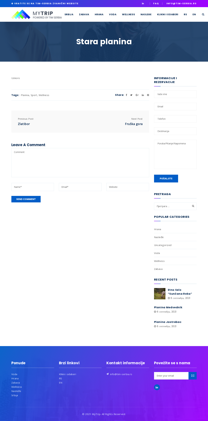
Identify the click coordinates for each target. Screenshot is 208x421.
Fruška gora (134, 124)
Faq (156, 3)
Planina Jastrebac (168, 322)
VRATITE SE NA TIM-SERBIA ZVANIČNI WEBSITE (46, 3)
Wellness (44, 95)
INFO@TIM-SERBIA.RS (181, 3)
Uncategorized (163, 245)
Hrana (157, 229)
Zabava (158, 269)
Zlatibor (24, 124)
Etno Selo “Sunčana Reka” (180, 292)
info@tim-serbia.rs (121, 374)
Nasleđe (159, 237)
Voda (157, 253)
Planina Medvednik (168, 307)
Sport (34, 95)
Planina (25, 95)
